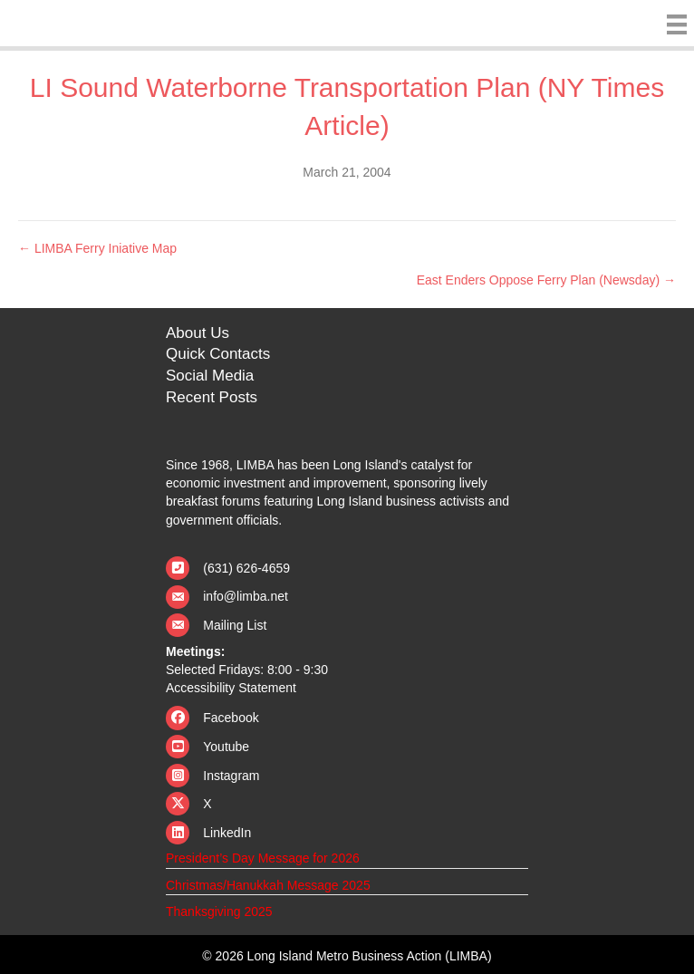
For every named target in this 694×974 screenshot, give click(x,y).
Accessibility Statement (231, 687)
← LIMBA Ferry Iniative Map (97, 248)
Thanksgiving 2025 (219, 911)
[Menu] (672, 24)
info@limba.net (245, 596)
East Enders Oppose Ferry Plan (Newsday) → (546, 280)
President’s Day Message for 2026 (263, 858)
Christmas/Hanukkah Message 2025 (268, 885)
